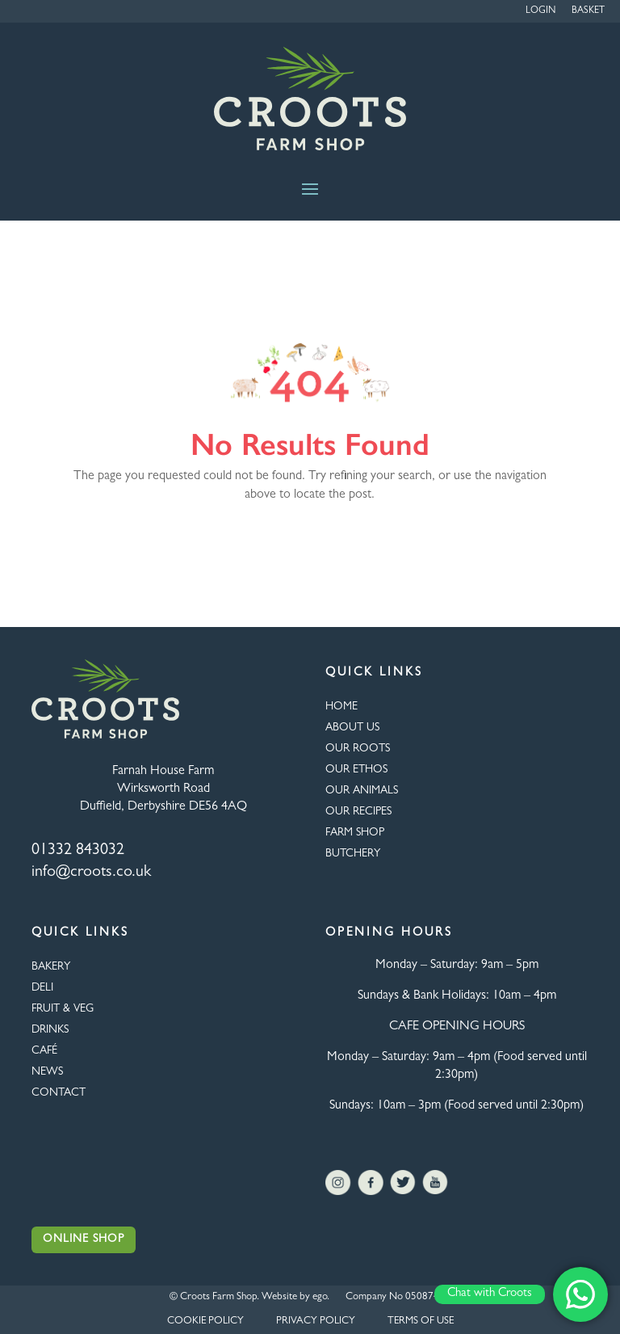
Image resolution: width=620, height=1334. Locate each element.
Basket (588, 11)
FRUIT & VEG (62, 1009)
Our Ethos (356, 770)
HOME (341, 707)
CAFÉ (44, 1051)
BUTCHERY (352, 854)
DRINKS (50, 1030)
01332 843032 (77, 851)
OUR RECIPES (358, 812)
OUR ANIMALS (361, 791)
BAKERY (50, 967)
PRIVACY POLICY (315, 1321)
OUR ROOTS (357, 749)
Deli (42, 988)
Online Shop (83, 1239)
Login (540, 11)
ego (319, 1297)
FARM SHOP (354, 833)
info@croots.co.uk (91, 873)
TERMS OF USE (421, 1321)
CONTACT (58, 1093)
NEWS (47, 1072)
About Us (352, 728)
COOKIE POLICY (205, 1321)
